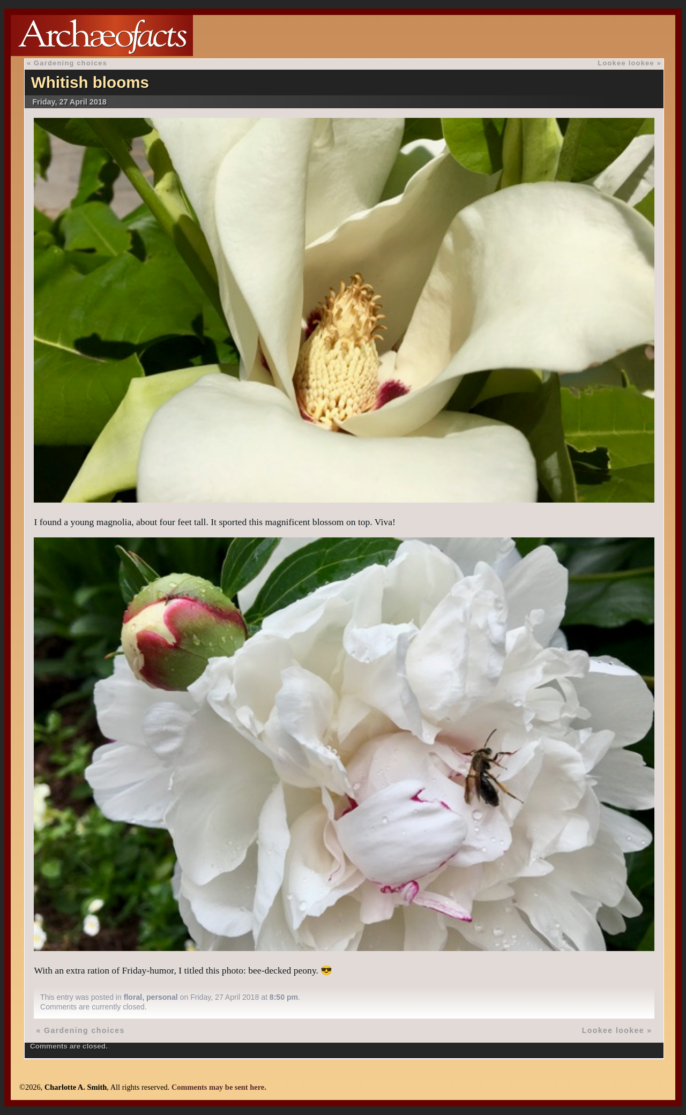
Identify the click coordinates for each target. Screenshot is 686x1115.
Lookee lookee (626, 63)
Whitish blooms (90, 82)
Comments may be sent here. (219, 1087)
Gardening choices (70, 63)
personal (162, 997)
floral (133, 997)
